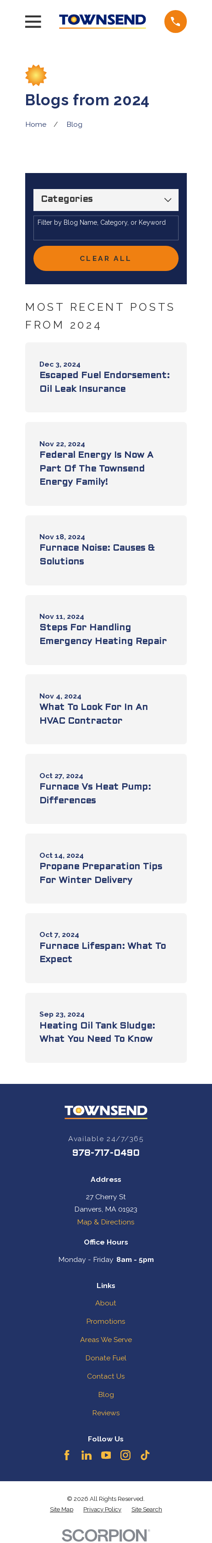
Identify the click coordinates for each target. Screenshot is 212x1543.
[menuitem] (61, 1510)
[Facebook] (67, 1455)
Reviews (106, 1412)
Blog (106, 1394)
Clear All (106, 258)
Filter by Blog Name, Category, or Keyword (102, 222)
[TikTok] (145, 1455)
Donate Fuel (105, 1358)
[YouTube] (106, 1455)
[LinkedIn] (87, 1455)
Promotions (105, 1321)
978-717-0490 (106, 1153)
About (105, 1303)
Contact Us (106, 1376)
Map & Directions (106, 1222)
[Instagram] (125, 1455)
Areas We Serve (106, 1339)
